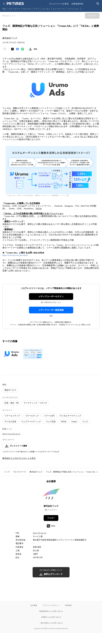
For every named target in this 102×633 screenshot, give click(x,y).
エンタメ (46, 8)
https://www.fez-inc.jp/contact (15, 255)
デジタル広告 (10, 422)
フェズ (85, 422)
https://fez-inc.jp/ (39, 533)
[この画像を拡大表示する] (12, 353)
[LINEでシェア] (22, 49)
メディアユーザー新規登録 (51, 310)
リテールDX (49, 416)
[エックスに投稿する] (12, 49)
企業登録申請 (77, 3)
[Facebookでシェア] (17, 49)
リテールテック (32, 416)
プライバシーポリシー (51, 605)
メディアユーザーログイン (51, 296)
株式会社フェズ (36, 472)
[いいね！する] (4, 49)
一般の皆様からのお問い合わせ (51, 623)
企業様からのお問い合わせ (51, 617)
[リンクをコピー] (35, 49)
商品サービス (10, 390)
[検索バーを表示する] (98, 4)
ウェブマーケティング (31, 422)
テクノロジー (14, 8)
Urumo (74, 422)
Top (4, 8)
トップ (7, 472)
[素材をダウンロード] (30, 49)
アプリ (36, 8)
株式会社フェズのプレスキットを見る (19, 458)
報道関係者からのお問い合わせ (51, 611)
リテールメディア (12, 416)
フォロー (51, 518)
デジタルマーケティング (70, 416)
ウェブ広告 (51, 422)
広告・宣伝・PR (11, 403)
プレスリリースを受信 (59, 3)
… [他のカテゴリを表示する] (83, 8)
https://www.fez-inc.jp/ (11, 434)
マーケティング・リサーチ (35, 403)
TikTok (63, 422)
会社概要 (33, 605)
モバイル (27, 8)
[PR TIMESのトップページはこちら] (15, 3)
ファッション (73, 8)
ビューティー (59, 8)
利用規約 (68, 605)
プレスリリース (19, 472)
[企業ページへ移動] (51, 495)
